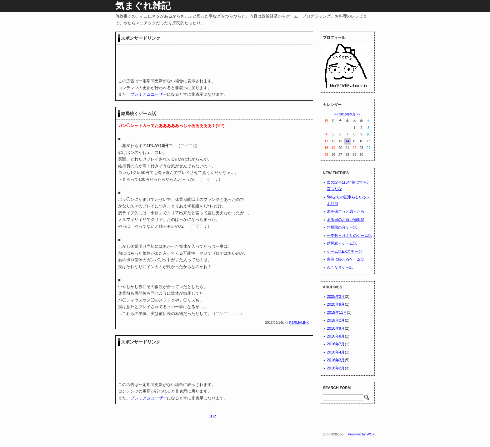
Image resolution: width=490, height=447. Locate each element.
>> (359, 114)
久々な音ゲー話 (340, 267)
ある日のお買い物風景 (345, 219)
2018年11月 (337, 312)
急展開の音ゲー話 (342, 227)
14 (347, 141)
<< (336, 114)
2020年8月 (336, 304)
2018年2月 (336, 320)
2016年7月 (336, 344)
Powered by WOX (361, 434)
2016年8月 (336, 336)
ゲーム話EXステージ (344, 251)
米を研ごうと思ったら (345, 211)
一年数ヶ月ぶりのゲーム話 (349, 235)
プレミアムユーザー (148, 94)
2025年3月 (336, 296)
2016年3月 (336, 360)
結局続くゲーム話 (138, 113)
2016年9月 (347, 114)
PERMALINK (299, 322)
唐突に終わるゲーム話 (345, 259)
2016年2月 (336, 368)
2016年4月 (336, 352)
